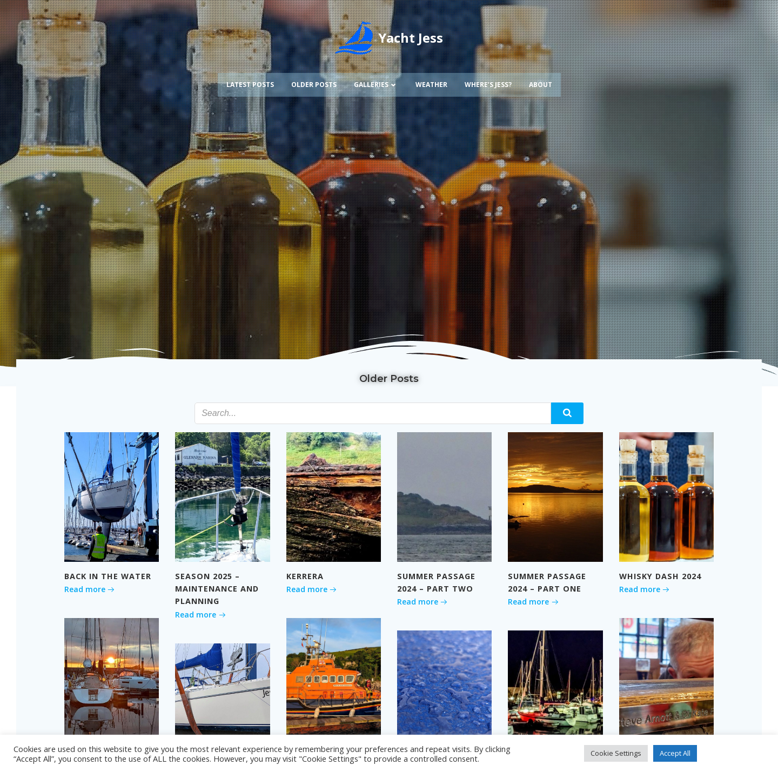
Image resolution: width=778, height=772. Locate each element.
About (540, 84)
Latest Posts (250, 84)
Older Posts (314, 84)
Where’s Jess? (488, 84)
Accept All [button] (675, 753)
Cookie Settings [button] (616, 753)
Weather (431, 84)
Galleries (376, 84)
